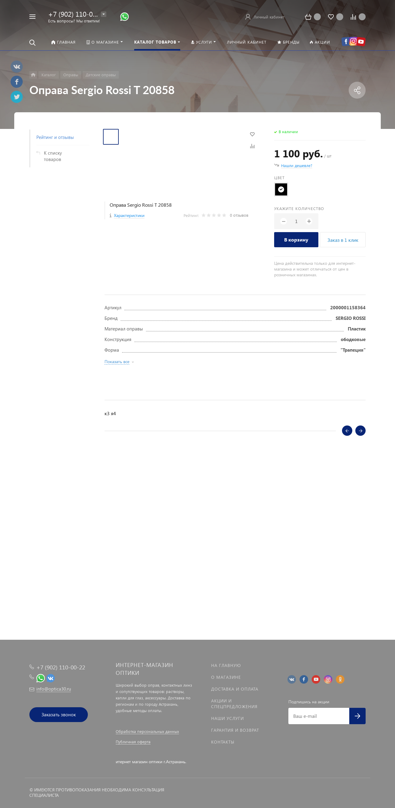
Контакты (222, 742)
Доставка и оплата (234, 689)
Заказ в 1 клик (342, 240)
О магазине (226, 677)
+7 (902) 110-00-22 (77, 13)
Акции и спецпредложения (234, 703)
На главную (226, 665)
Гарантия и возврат (235, 730)
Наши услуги (227, 718)
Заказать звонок (58, 714)
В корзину (296, 239)
